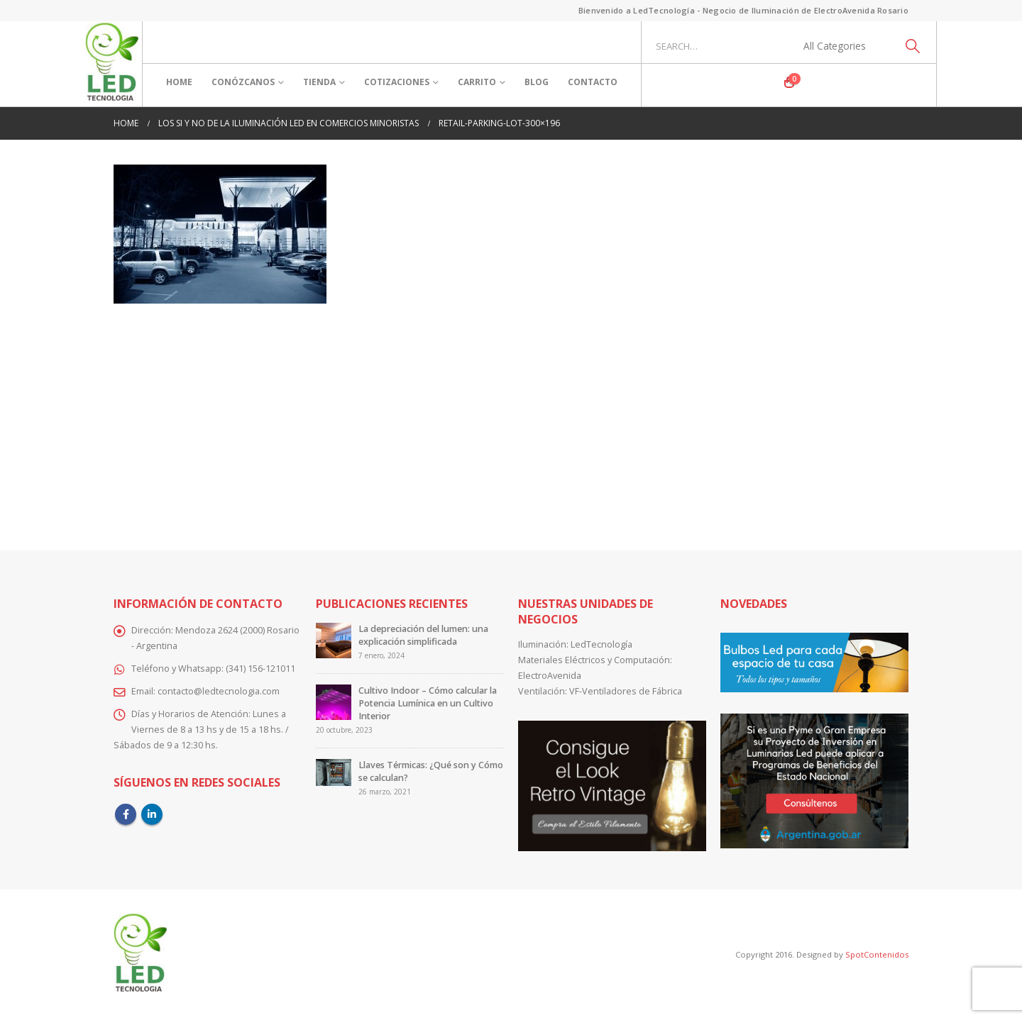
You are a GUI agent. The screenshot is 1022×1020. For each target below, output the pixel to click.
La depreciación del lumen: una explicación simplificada (423, 635)
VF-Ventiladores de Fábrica (625, 691)
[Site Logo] (111, 63)
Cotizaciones (396, 82)
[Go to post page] (333, 640)
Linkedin (152, 814)
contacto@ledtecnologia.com (219, 691)
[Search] (912, 46)
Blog (536, 82)
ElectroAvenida (549, 676)
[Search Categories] (842, 46)
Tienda (319, 82)
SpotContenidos (875, 954)
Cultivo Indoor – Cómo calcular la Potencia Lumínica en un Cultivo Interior (427, 703)
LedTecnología (601, 644)
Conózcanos (243, 82)
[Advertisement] (511, 417)
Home (179, 82)
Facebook (125, 814)
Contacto (592, 82)
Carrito (477, 82)
